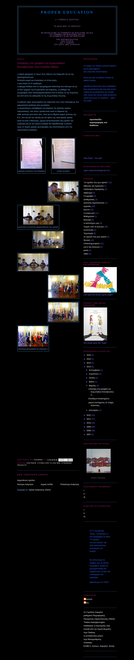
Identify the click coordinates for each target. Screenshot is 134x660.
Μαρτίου (93, 385)
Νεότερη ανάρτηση (25, 484)
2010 (89, 423)
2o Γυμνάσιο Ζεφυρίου (93, 612)
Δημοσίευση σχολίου (26, 480)
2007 (89, 434)
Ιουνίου (92, 378)
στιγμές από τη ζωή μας (49, 463)
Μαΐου (92, 382)
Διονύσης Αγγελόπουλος (94, 203)
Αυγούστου (94, 374)
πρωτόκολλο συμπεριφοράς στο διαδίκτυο (98, 122)
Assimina (88, 599)
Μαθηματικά (89, 216)
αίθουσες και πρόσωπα (94, 186)
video (86, 254)
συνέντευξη (88, 230)
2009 (89, 427)
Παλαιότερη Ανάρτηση (69, 484)
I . (84, 490)
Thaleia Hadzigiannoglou (94, 622)
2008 (89, 430)
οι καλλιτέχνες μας (91, 223)
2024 (89, 355)
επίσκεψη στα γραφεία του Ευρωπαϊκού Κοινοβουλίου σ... (101, 392)
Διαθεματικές (89, 199)
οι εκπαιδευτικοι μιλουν (93, 636)
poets (86, 250)
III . (85, 497)
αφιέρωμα (88, 193)
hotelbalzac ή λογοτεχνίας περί (97, 626)
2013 (89, 366)
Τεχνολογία (88, 233)
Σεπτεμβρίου (94, 370)
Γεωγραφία (31, 463)
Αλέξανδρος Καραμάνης (94, 189)
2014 (89, 363)
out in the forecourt (92, 247)
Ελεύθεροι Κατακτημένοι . (99, 398)
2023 (89, 359)
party (86, 603)
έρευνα (87, 209)
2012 (89, 415)
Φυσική (87, 240)
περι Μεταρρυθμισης (92, 639)
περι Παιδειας (89, 632)
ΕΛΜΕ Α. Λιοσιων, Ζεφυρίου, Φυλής (99, 646)
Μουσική (87, 220)
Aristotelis (88, 642)
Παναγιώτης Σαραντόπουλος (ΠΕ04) (99, 619)
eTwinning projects (92, 243)
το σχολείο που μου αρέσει (95, 237)
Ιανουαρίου (94, 410)
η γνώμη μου (89, 213)
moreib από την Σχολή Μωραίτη (97, 629)
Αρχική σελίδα (47, 484)
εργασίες (87, 206)
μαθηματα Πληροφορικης (94, 615)
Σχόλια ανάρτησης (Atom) (40, 490)
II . (85, 494)
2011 (89, 419)
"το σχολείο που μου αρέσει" (96, 182)
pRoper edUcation (67, 12)
